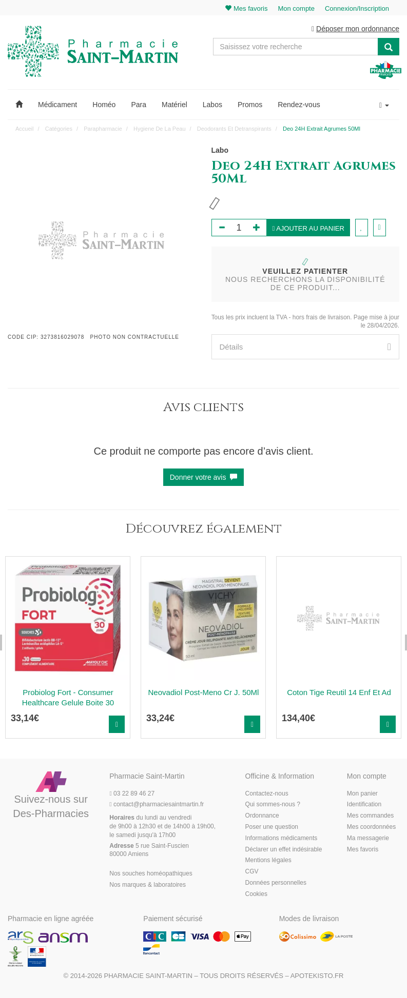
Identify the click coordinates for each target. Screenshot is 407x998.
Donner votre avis (204, 477)
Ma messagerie (368, 838)
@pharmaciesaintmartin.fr (156, 804)
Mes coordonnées (371, 826)
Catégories (58, 129)
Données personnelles (275, 882)
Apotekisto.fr (317, 976)
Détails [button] (306, 346)
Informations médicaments (281, 838)
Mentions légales (268, 860)
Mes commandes (370, 815)
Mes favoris (362, 849)
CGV (252, 871)
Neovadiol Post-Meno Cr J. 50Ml (203, 692)
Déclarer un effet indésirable (283, 849)
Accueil (24, 129)
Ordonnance (262, 815)
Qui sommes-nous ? (272, 804)
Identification (364, 804)
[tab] (305, 347)
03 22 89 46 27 (131, 793)
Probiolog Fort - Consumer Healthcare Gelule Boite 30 (68, 697)
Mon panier (362, 793)
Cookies (256, 894)
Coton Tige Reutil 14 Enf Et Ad (339, 692)
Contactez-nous (266, 793)
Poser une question (271, 826)
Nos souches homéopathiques (150, 873)
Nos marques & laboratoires (147, 884)
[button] (19, 104)
